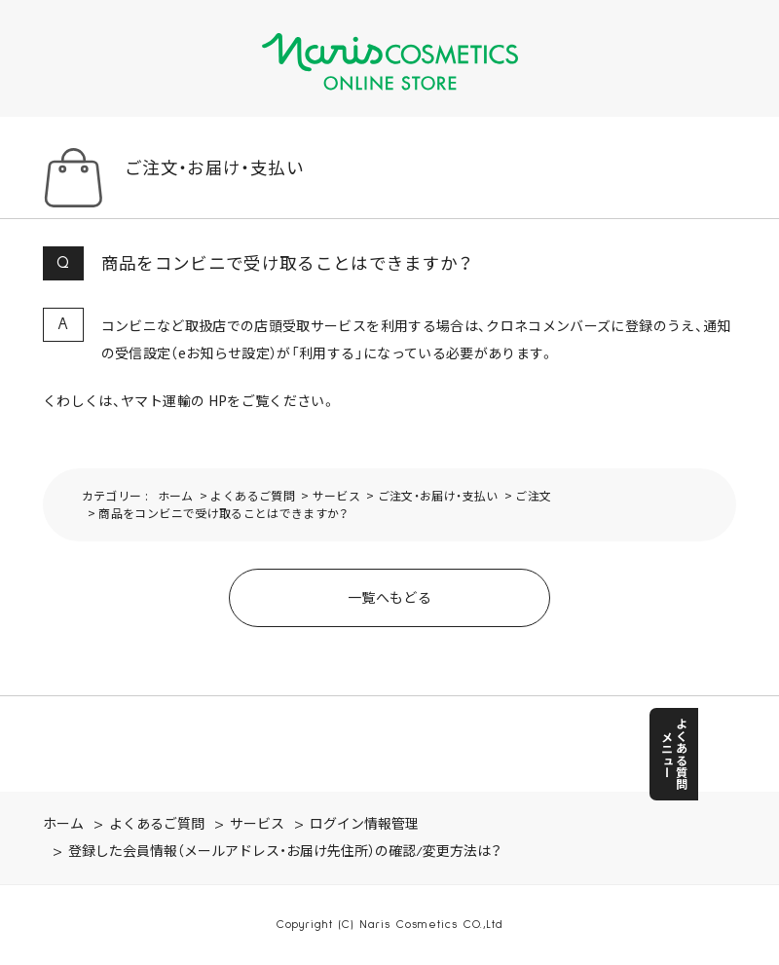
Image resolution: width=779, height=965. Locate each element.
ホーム (176, 495)
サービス (336, 495)
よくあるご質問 (252, 495)
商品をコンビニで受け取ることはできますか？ (223, 512)
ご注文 (533, 495)
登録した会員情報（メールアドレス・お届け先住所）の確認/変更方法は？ (284, 852)
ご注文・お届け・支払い (438, 495)
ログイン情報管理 (364, 825)
